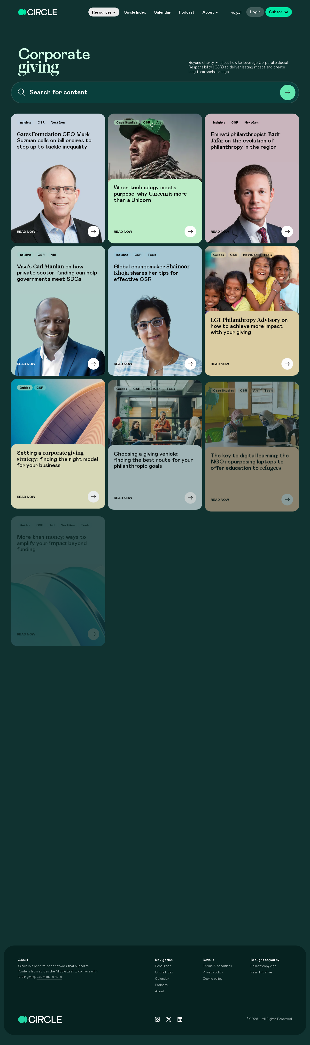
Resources (104, 12)
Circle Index (135, 12)
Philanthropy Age (263, 966)
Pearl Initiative (261, 972)
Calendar (162, 12)
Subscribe (278, 12)
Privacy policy (213, 972)
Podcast (186, 12)
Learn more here (49, 977)
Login (255, 12)
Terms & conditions (217, 966)
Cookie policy (212, 978)
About (210, 12)
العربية (236, 12)
